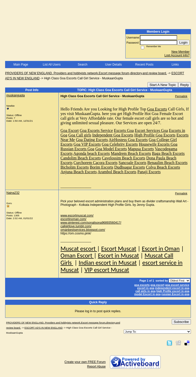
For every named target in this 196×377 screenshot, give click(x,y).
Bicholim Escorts (74, 167)
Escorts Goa (124, 130)
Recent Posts (144, 64)
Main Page (21, 64)
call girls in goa (146, 291)
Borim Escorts (101, 167)
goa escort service (177, 284)
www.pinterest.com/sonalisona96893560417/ (90, 222)
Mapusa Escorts (141, 149)
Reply (184, 85)
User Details (113, 64)
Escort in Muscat (118, 255)
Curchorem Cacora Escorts (95, 162)
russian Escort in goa (175, 294)
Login (183, 42)
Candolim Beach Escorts (80, 158)
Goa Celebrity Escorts (120, 144)
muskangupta (15, 95)
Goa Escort (69, 130)
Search (82, 64)
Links (175, 64)
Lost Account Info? (177, 55)
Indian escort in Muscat (108, 262)
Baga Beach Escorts (168, 153)
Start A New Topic (163, 85)
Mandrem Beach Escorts (131, 153)
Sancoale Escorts (132, 162)
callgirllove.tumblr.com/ (75, 226)
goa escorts (142, 284)
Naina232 (12, 193)
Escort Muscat (118, 248)
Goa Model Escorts (111, 149)
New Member (181, 52)
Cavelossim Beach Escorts (123, 158)
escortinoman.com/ (73, 219)
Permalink (181, 96)
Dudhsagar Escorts (129, 167)
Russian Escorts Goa (77, 149)
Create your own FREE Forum (85, 362)
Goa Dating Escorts (92, 139)
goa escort (158, 284)
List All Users (51, 64)
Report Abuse (96, 366)
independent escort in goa (172, 288)
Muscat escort (78, 248)
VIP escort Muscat (106, 269)
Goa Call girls (79, 135)
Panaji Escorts (149, 172)
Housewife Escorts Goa (158, 144)
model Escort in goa (147, 294)
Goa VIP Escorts (87, 144)
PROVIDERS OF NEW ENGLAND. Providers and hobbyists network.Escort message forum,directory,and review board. (86, 73)
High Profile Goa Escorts (154, 135)
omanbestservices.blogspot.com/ (82, 230)
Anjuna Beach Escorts (78, 172)
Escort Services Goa (151, 130)
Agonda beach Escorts (91, 153)
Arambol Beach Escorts (116, 172)
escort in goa (145, 288)
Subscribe (181, 322)
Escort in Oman (161, 248)
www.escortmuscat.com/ (76, 215)
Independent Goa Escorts (112, 135)
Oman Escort (77, 255)
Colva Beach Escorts (163, 167)
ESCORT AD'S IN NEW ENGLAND (43, 327)
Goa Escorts (157, 109)
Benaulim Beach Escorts (167, 162)
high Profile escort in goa (172, 291)
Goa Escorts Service (96, 130)
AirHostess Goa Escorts (128, 139)
